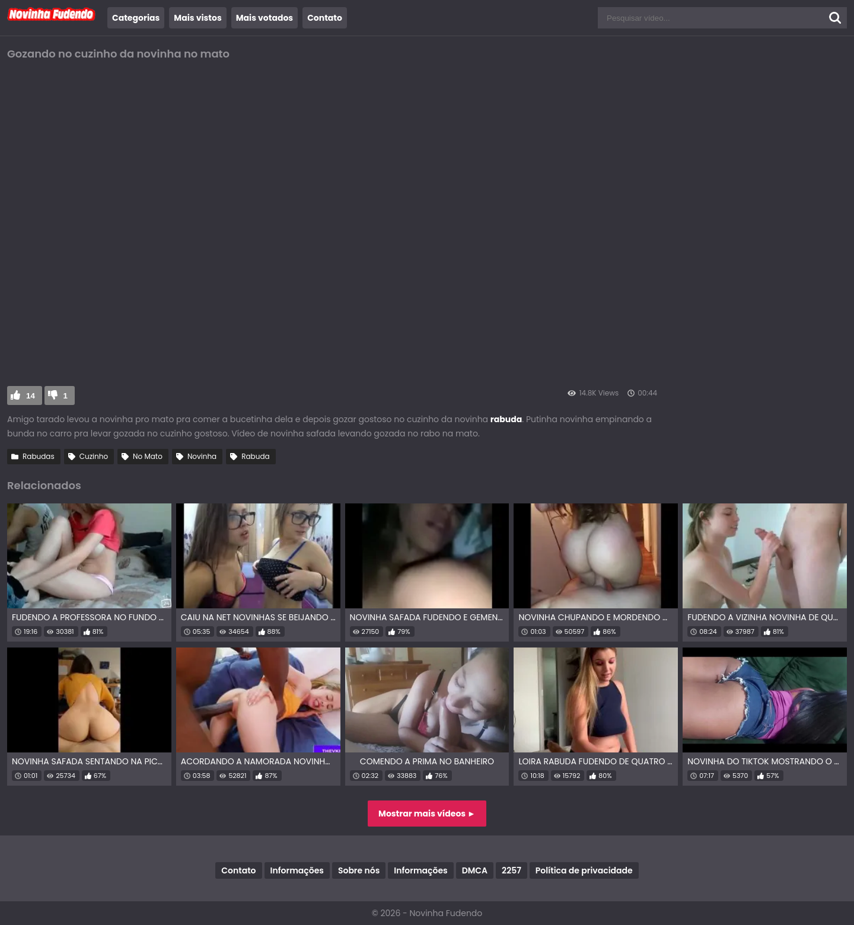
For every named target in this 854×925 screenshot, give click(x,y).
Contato (324, 18)
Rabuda (255, 456)
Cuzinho (93, 456)
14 (30, 395)
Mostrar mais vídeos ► (427, 813)
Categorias (136, 18)
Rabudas (39, 456)
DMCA (474, 870)
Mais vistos (197, 18)
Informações (297, 870)
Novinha (201, 456)
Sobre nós (359, 870)
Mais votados (264, 18)
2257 (511, 870)
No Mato (147, 456)
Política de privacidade (584, 870)
